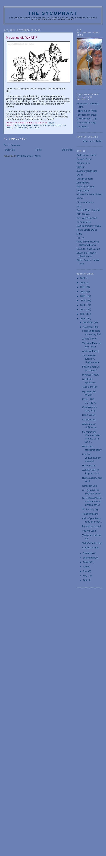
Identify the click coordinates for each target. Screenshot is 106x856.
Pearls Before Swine (87, 230)
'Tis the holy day (90, 509)
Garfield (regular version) (89, 226)
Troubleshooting (90, 514)
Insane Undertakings (87, 171)
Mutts (79, 233)
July (85, 566)
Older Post (67, 150)
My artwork (82, 126)
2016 (83, 282)
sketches (33, 128)
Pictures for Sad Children (89, 194)
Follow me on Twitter (87, 111)
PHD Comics (83, 214)
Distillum (81, 167)
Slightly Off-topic (85, 178)
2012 (83, 300)
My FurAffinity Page (86, 122)
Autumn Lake (83, 163)
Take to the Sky (90, 387)
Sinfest (80, 198)
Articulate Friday (90, 351)
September (88, 557)
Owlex (80, 174)
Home (39, 150)
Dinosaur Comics (85, 202)
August (86, 562)
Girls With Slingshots (87, 218)
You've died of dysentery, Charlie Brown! (90, 359)
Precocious (20, 128)
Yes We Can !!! (89, 530)
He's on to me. (89, 465)
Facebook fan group (87, 115)
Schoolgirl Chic (89, 486)
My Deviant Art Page (87, 118)
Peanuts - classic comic (88, 249)
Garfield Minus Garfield (88, 210)
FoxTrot (80, 237)
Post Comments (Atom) (29, 156)
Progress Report (90, 374)
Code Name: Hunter (87, 155)
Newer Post (9, 150)
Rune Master (83, 190)
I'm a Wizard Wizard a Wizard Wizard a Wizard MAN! (92, 501)
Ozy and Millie (84, 222)
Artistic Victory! (89, 338)
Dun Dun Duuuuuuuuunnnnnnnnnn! (91, 457)
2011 (83, 305)
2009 (83, 314)
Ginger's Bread (84, 159)
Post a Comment (12, 145)
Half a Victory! (89, 415)
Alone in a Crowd (85, 186)
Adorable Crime (24, 125)
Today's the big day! (92, 543)
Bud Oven (56, 125)
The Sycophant (53, 13)
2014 (83, 291)
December (88, 322)
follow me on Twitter (92, 141)
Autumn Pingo (42, 125)
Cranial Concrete (90, 547)
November (88, 327)
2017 (83, 278)
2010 (83, 309)
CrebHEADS (83, 182)
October (87, 553)
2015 (83, 287)
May (85, 575)
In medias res (89, 419)
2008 (83, 318)
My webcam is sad (91, 526)
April (85, 580)
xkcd (79, 206)
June (85, 571)
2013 (83, 296)
